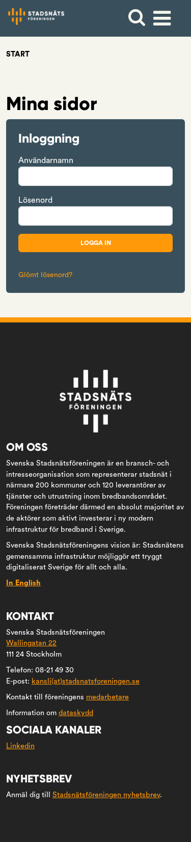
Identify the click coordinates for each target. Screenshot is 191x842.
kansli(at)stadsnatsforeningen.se (86, 681)
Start (18, 54)
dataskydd (76, 713)
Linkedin (20, 746)
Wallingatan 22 (31, 643)
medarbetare (107, 697)
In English (23, 583)
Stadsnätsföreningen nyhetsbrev (106, 795)
